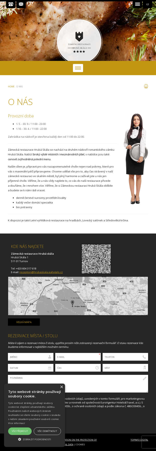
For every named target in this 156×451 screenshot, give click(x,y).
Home (11, 86)
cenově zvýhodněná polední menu (29, 159)
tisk (146, 86)
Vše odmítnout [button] (47, 431)
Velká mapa (23, 322)
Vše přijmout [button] (20, 431)
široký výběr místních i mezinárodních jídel (58, 154)
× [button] (61, 387)
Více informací (16, 423)
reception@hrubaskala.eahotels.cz (41, 272)
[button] (34, 439)
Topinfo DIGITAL (139, 439)
